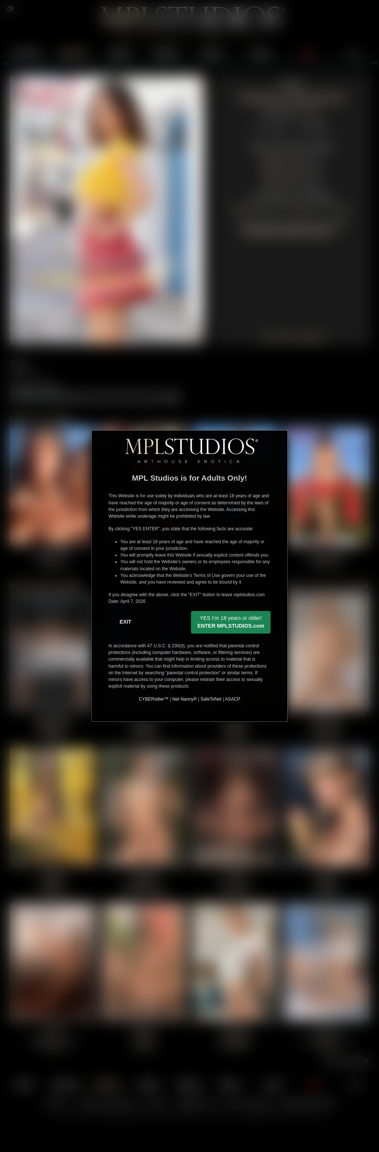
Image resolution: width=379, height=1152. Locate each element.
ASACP (232, 699)
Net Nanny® (184, 699)
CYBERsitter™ (153, 699)
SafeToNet (211, 699)
